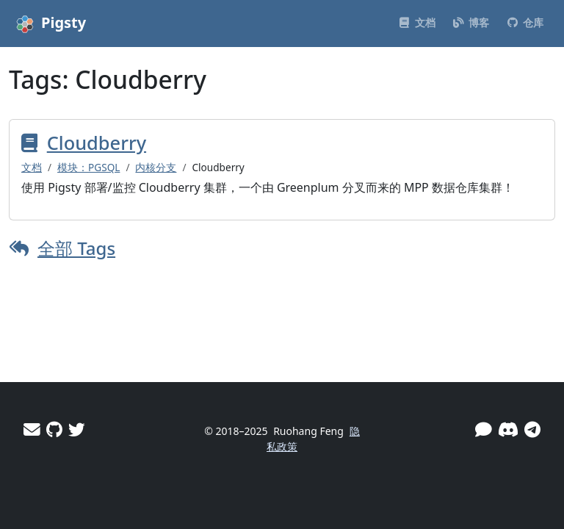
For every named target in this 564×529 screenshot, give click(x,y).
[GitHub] (54, 429)
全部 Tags (76, 248)
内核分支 (155, 167)
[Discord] (508, 429)
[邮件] (32, 429)
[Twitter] (76, 429)
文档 (31, 167)
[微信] (483, 429)
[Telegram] (532, 429)
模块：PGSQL (88, 167)
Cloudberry (96, 142)
